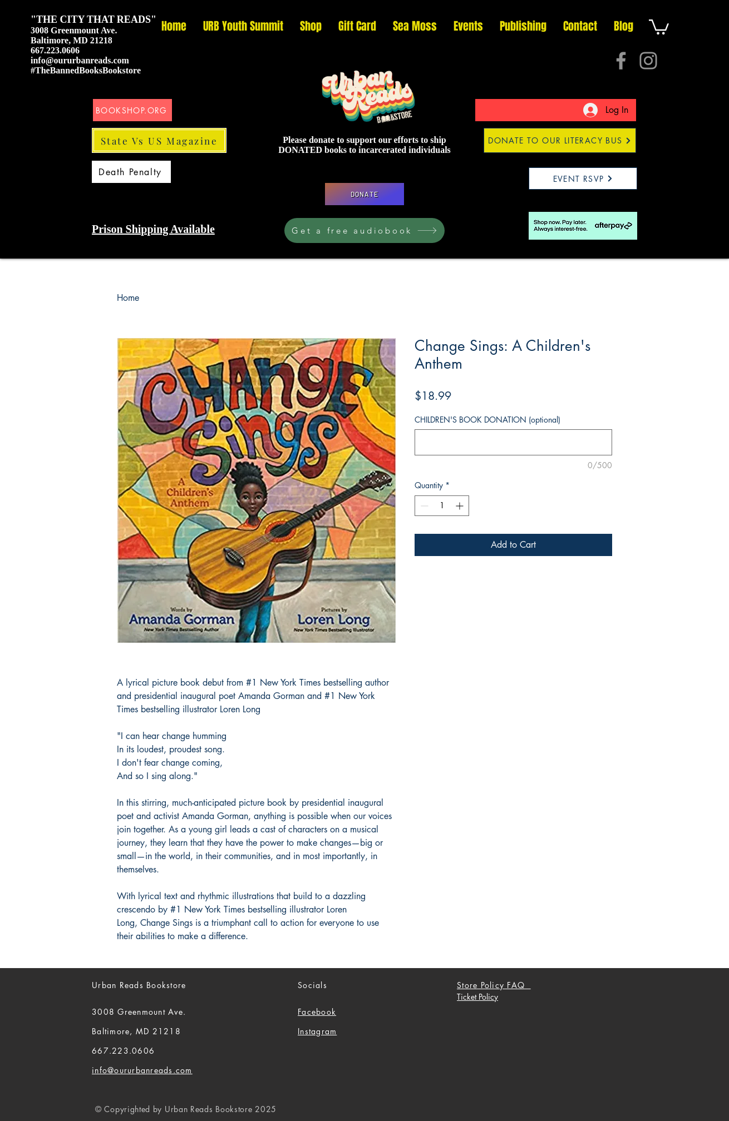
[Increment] (460, 505)
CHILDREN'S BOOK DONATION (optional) (487, 419)
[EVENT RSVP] (583, 178)
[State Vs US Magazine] (159, 140)
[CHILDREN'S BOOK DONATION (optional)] (513, 442)
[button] (659, 26)
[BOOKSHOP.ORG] (132, 110)
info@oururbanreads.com (80, 60)
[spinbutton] (442, 505)
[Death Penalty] (131, 172)
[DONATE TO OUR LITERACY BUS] (560, 140)
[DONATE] (364, 194)
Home (128, 298)
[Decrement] (423, 505)
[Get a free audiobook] (364, 230)
